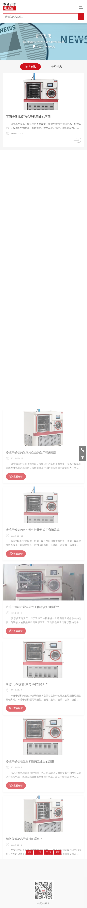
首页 (39, 46)
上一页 (40, 852)
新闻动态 (50, 46)
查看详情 (16, 810)
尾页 (51, 852)
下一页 (46, 852)
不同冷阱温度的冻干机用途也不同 (32, 116)
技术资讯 (30, 66)
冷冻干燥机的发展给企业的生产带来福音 (31, 786)
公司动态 (56, 66)
